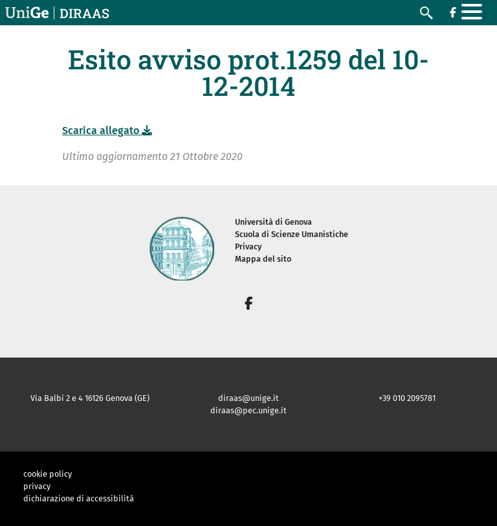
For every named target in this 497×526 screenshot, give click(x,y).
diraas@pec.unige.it (248, 410)
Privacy (248, 246)
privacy (36, 486)
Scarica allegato (107, 130)
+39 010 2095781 (407, 398)
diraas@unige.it (248, 398)
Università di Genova (273, 222)
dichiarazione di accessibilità (78, 498)
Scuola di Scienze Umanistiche (291, 234)
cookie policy (47, 474)
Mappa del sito (263, 259)
